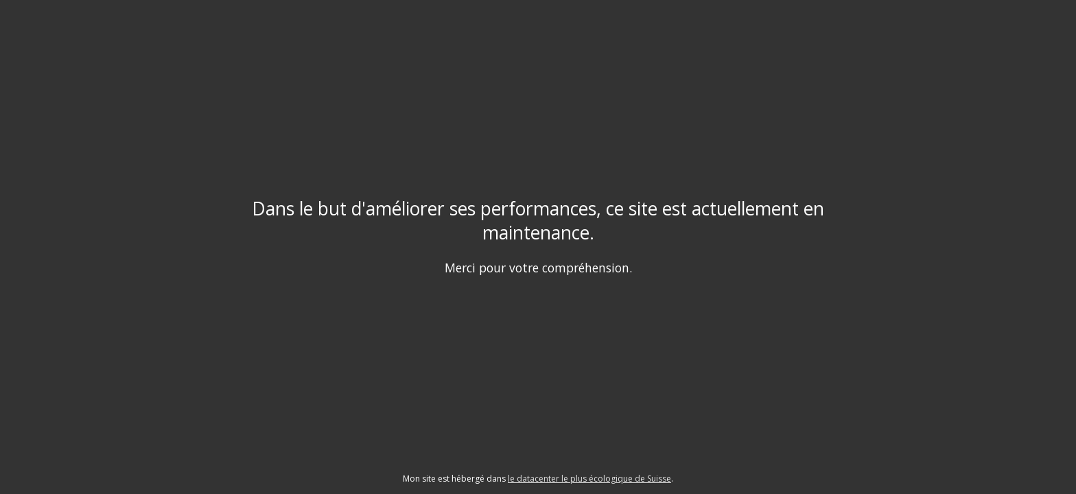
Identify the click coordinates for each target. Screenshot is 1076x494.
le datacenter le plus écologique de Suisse (589, 478)
